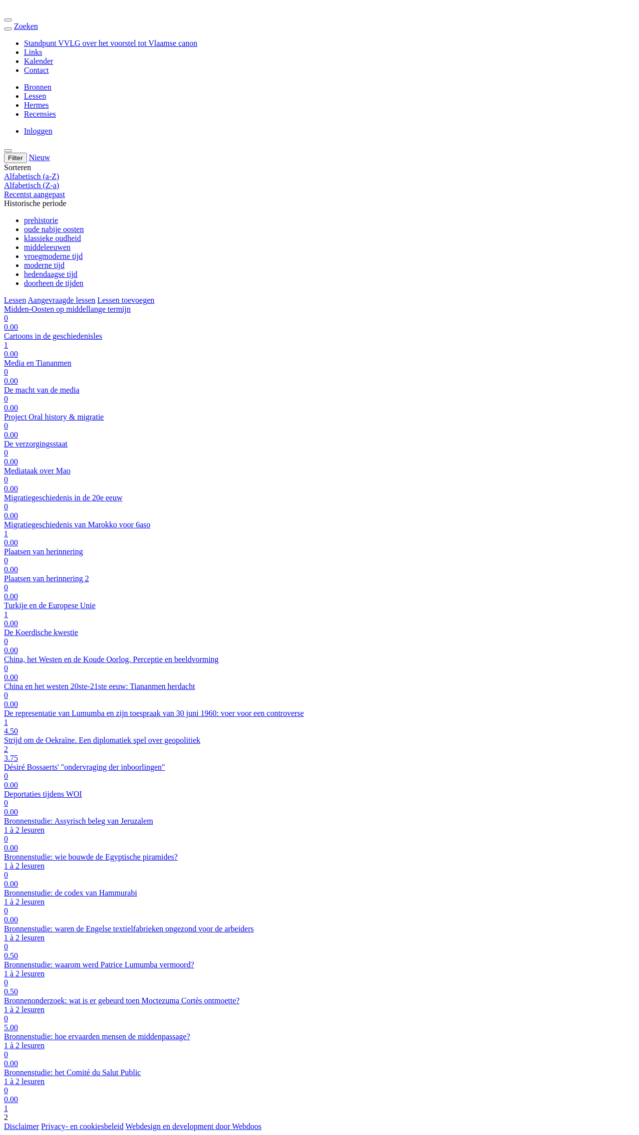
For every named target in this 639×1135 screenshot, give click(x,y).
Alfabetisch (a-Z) (31, 176)
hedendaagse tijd (50, 274)
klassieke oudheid (52, 238)
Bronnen (37, 87)
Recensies (40, 114)
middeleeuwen (47, 247)
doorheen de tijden (53, 283)
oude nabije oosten (54, 229)
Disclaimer (21, 1126)
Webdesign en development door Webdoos (193, 1126)
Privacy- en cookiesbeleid (82, 1126)
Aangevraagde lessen (62, 300)
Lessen (35, 96)
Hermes (36, 105)
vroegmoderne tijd (53, 256)
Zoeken (26, 26)
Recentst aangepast (34, 194)
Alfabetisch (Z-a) (31, 185)
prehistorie (41, 220)
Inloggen (38, 131)
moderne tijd (44, 265)
